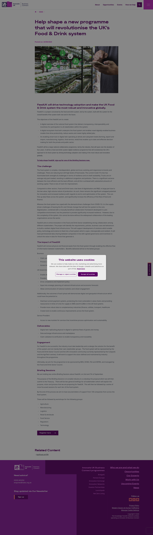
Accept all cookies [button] (88, 274)
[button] (65, 274)
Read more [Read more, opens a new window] (81, 269)
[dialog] (76, 267)
